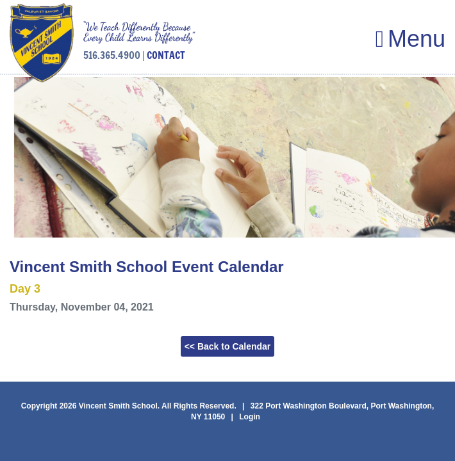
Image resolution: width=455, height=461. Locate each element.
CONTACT (166, 55)
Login (249, 416)
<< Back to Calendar (228, 346)
